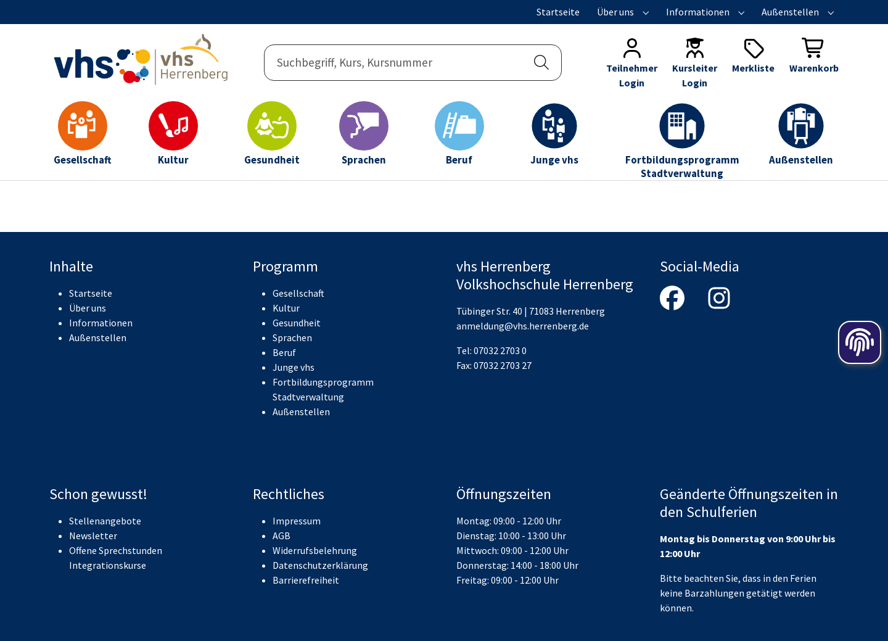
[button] (541, 62)
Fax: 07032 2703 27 (494, 365)
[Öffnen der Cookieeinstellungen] (859, 342)
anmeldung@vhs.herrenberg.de (522, 326)
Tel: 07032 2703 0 (491, 350)
